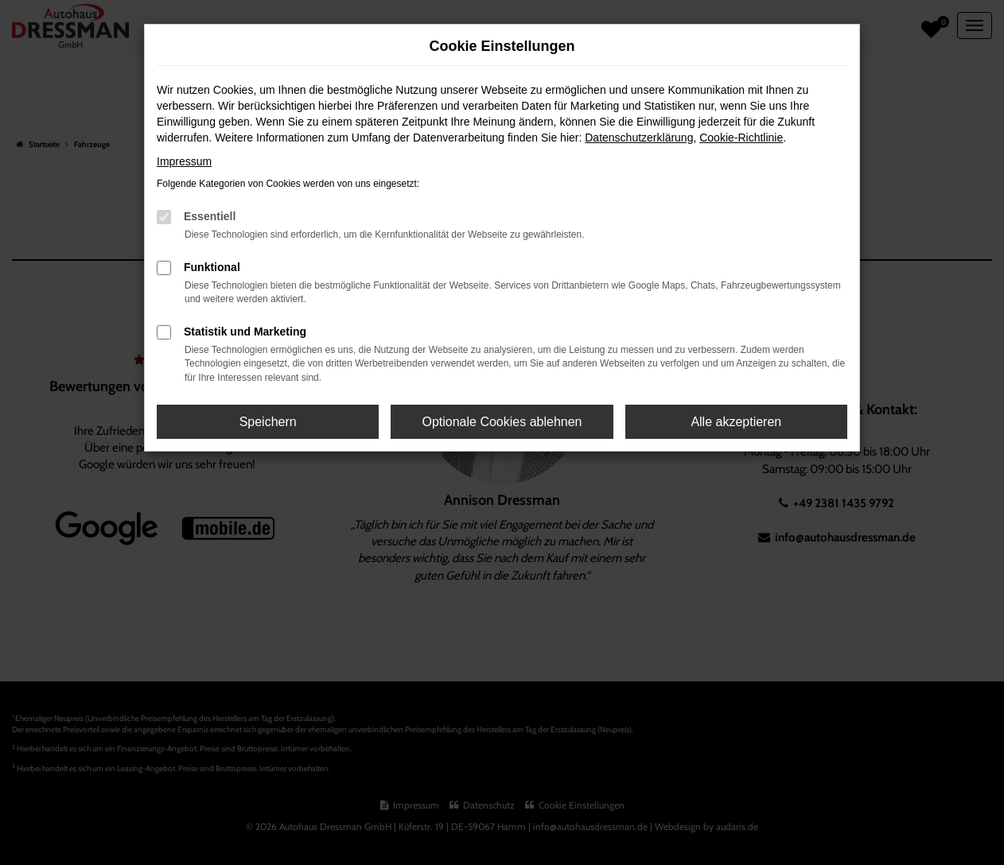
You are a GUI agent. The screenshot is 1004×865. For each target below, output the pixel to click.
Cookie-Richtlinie (741, 137)
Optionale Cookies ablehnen (502, 422)
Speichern (268, 422)
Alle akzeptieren (736, 422)
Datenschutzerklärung (639, 137)
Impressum (184, 161)
